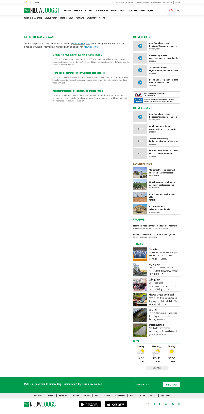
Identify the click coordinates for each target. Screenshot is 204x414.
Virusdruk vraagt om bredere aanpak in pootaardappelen (162, 183)
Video (122, 10)
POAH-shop (130, 2)
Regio (114, 10)
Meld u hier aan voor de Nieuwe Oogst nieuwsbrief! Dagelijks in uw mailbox (63, 384)
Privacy (153, 395)
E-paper (177, 2)
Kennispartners (142, 2)
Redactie (63, 395)
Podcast (133, 10)
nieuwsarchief (91, 46)
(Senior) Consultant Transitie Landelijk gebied (154, 234)
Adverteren (120, 395)
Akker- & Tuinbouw (98, 10)
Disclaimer (166, 395)
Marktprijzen (147, 10)
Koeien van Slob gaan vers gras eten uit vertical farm (163, 81)
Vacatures (120, 2)
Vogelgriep (92, 18)
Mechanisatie (51, 18)
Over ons (37, 395)
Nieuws (67, 10)
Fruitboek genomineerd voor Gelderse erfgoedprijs (78, 72)
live (170, 9)
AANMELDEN (171, 384)
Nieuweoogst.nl (81, 43)
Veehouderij (80, 10)
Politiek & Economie (33, 18)
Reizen (107, 395)
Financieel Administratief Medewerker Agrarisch (155, 225)
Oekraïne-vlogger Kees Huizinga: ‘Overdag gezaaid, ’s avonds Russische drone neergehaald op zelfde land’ (163, 44)
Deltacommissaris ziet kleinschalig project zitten (77, 90)
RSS (131, 395)
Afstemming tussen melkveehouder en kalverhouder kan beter (163, 57)
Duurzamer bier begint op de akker (162, 195)
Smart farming (66, 18)
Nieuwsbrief (167, 2)
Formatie (80, 18)
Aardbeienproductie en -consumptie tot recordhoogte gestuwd (162, 127)
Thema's (102, 18)
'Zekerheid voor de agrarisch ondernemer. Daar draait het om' (162, 171)
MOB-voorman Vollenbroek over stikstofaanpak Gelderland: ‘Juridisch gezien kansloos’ (163, 152)
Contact (50, 395)
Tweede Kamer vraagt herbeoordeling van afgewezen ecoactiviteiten (163, 140)
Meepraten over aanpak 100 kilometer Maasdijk (77, 54)
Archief (87, 395)
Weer (136, 341)
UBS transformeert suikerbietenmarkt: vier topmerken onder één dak (161, 208)
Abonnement (156, 2)
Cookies (141, 395)
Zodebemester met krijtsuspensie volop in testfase (163, 69)
